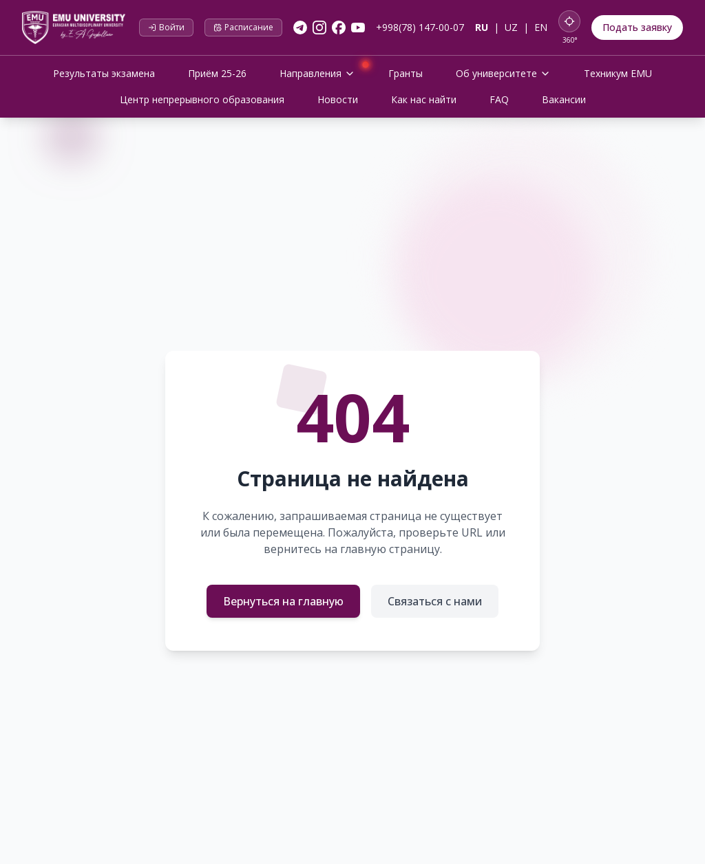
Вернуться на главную (283, 601)
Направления (323, 72)
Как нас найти (423, 99)
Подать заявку (637, 27)
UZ (511, 27)
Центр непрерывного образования (202, 99)
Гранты (405, 73)
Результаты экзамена (104, 73)
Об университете (503, 73)
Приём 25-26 (217, 73)
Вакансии (564, 99)
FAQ (499, 99)
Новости (337, 99)
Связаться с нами (435, 601)
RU (481, 27)
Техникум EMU (618, 73)
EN (540, 27)
